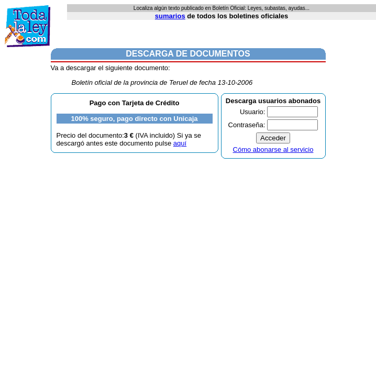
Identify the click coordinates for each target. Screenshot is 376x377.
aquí (179, 143)
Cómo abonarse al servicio (273, 149)
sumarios (170, 16)
